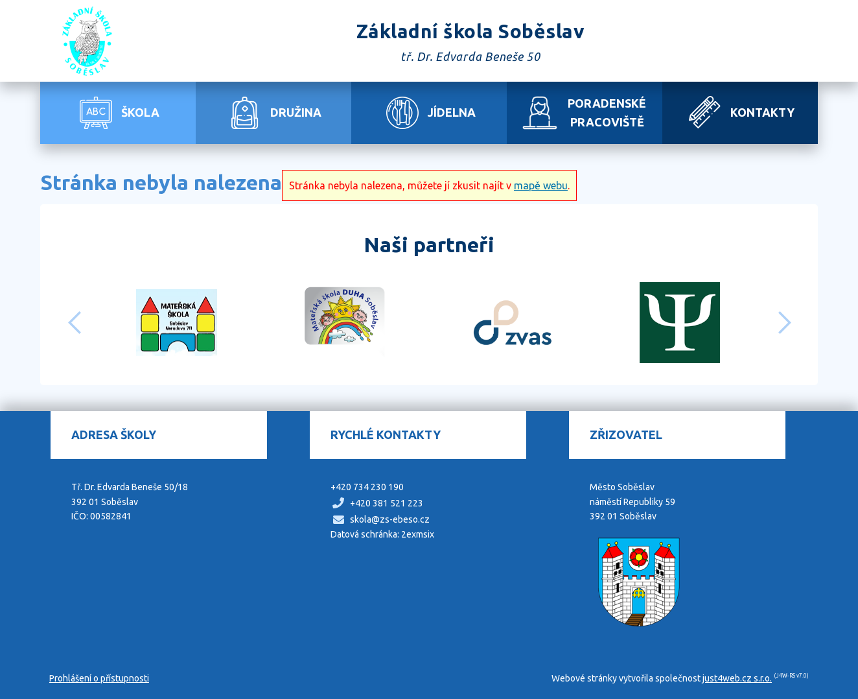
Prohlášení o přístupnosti (99, 678)
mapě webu (541, 185)
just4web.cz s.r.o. (737, 678)
